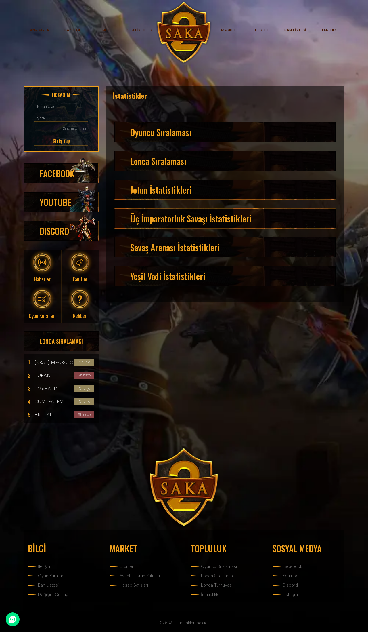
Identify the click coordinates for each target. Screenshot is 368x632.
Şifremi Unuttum (75, 128)
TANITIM (328, 30)
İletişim (44, 566)
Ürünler (126, 566)
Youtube (290, 575)
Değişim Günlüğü (54, 594)
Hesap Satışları (134, 585)
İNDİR (106, 30)
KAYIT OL (72, 30)
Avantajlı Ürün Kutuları (140, 575)
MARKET (228, 30)
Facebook (292, 566)
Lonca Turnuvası (217, 585)
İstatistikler (211, 594)
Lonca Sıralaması (217, 575)
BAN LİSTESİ (295, 30)
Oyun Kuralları (51, 575)
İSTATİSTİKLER (139, 30)
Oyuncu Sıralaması (219, 566)
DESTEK (262, 30)
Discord (290, 585)
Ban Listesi (48, 585)
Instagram (292, 594)
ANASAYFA (39, 30)
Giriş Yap (61, 140)
